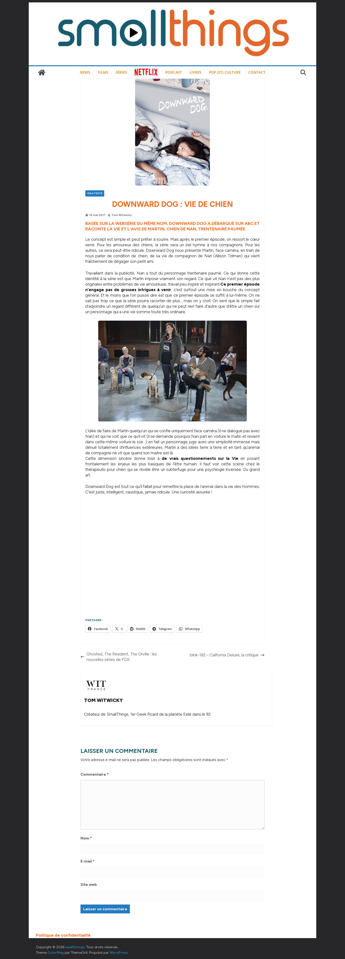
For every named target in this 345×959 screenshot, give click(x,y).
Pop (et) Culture (225, 72)
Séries (121, 72)
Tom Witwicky (121, 215)
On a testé (94, 193)
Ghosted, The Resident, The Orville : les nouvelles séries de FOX (118, 657)
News (85, 72)
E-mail (87, 861)
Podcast (173, 72)
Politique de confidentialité (63, 935)
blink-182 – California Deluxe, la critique (227, 655)
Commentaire (94, 774)
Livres (195, 72)
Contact (256, 72)
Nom (86, 838)
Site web (88, 884)
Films (103, 72)
